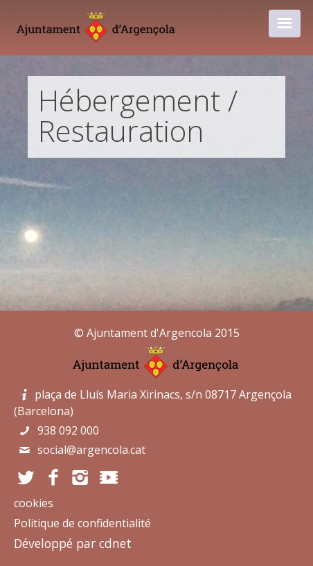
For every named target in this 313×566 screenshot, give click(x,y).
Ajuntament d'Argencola (149, 332)
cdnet (115, 543)
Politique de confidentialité (82, 523)
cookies (33, 503)
